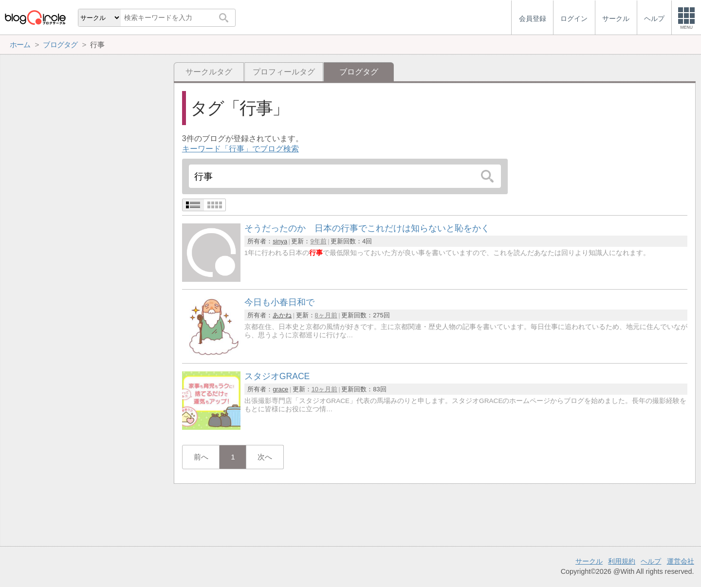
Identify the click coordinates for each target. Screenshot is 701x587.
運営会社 (680, 561)
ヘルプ (651, 561)
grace (280, 389)
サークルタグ (208, 72)
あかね (282, 315)
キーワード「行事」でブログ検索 (240, 149)
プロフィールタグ (284, 72)
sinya (280, 241)
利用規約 (621, 561)
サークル (589, 561)
